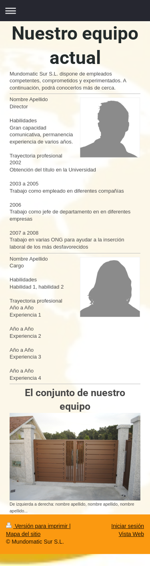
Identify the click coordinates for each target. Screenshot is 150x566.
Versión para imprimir (37, 526)
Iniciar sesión (127, 526)
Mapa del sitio (23, 534)
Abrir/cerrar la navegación (75, 10)
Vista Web (131, 534)
